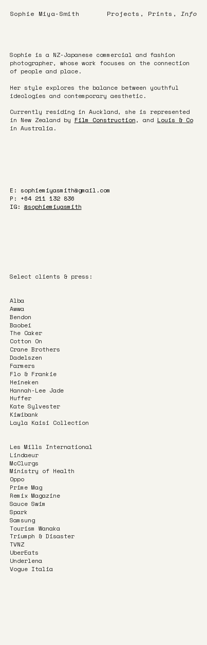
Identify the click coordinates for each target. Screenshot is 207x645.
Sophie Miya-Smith (45, 13)
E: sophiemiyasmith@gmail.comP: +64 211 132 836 (60, 194)
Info (189, 13)
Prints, (162, 13)
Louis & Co (175, 119)
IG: (46, 206)
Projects (123, 13)
